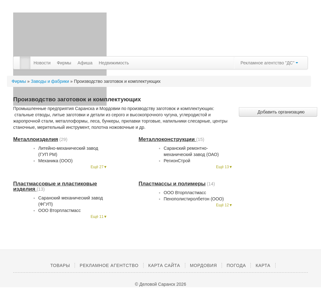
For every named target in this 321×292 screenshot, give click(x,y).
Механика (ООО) (55, 160)
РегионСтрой (177, 160)
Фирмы (64, 62)
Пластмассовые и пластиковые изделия (55, 186)
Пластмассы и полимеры (172, 184)
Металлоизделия (35, 139)
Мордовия (203, 265)
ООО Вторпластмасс (59, 210)
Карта (262, 265)
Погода (236, 265)
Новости (42, 62)
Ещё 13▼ (224, 167)
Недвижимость (114, 62)
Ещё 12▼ (224, 205)
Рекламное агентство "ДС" (269, 62)
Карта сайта (164, 265)
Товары (60, 265)
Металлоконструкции (167, 139)
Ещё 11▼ (99, 216)
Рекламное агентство (109, 265)
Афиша (84, 62)
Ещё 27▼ (99, 167)
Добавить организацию (277, 111)
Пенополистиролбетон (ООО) (194, 198)
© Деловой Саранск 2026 (160, 284)
